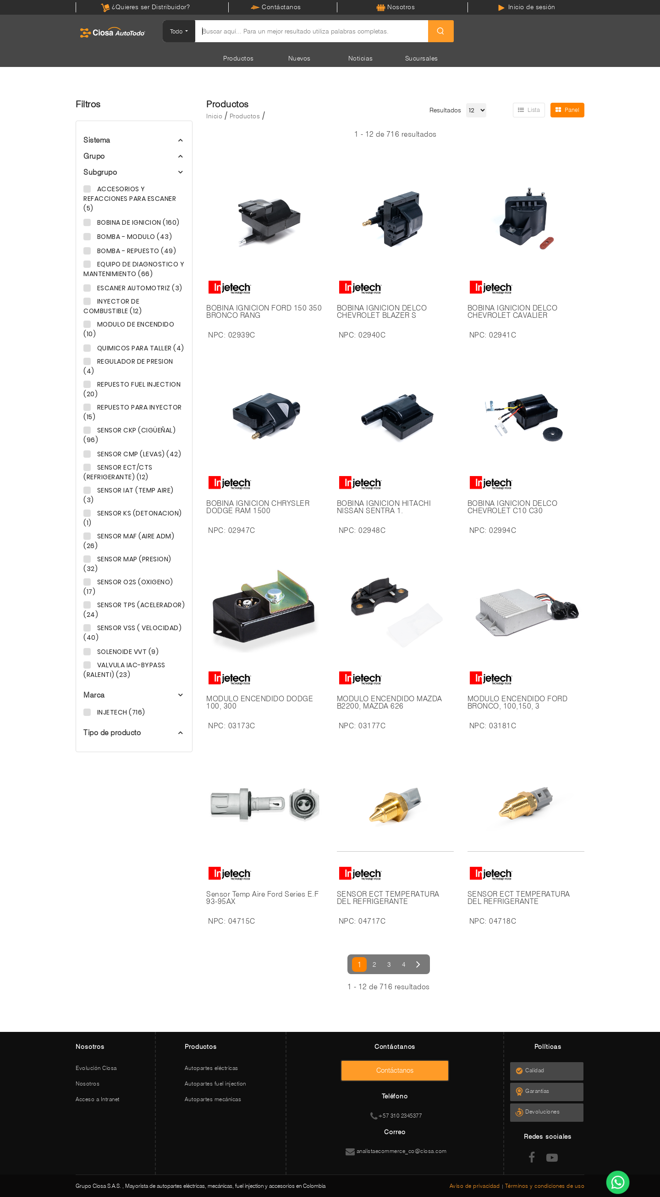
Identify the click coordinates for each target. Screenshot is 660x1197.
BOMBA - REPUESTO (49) (135, 250)
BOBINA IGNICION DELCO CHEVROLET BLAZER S (382, 312)
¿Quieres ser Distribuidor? (145, 7)
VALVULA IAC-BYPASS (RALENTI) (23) (124, 669)
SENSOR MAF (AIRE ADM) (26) (128, 541)
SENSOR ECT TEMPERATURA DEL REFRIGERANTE (388, 898)
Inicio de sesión (526, 7)
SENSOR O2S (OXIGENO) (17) (128, 586)
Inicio (214, 116)
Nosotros (395, 7)
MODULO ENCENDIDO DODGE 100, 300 (259, 702)
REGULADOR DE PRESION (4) (128, 366)
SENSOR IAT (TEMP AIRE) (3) (128, 495)
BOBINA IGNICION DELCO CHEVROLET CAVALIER (513, 312)
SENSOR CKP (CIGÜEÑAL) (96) (129, 435)
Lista (529, 109)
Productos (238, 58)
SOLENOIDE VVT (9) (127, 651)
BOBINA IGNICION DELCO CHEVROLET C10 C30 (513, 507)
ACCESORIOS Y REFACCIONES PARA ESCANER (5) (129, 198)
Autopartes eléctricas (211, 1067)
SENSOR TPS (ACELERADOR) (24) (134, 609)
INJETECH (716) (120, 712)
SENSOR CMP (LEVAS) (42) (138, 454)
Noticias (360, 58)
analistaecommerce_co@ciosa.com (396, 1150)
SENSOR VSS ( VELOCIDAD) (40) (132, 632)
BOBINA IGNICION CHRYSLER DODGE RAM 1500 (257, 507)
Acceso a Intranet (98, 1099)
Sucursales (421, 58)
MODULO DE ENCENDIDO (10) (128, 329)
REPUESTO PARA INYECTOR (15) (132, 412)
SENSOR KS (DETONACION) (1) (132, 518)
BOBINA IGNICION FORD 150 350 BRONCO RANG (264, 312)
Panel (567, 109)
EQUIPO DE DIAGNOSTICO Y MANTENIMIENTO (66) (133, 269)
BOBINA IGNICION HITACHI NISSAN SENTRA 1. (384, 507)
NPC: (217, 335)
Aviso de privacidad (475, 1185)
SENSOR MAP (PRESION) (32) (127, 563)
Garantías (540, 1090)
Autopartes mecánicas (213, 1099)
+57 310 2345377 (396, 1115)
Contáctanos (276, 7)
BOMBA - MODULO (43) (133, 236)
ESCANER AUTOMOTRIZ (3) (138, 288)
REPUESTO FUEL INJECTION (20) (132, 389)
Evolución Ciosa (96, 1067)
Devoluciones (545, 1111)
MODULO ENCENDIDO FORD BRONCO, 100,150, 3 (518, 702)
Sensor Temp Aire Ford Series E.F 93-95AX (262, 898)
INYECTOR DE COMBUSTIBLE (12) (112, 306)
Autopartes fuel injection (215, 1083)
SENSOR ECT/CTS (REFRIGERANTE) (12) (118, 472)
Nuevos (299, 58)
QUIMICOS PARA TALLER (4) (139, 348)
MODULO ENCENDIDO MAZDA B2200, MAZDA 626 (389, 702)
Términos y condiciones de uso (545, 1185)
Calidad (537, 1070)
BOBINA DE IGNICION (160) (137, 222)
